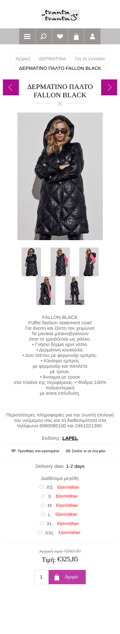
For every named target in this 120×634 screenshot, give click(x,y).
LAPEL (70, 438)
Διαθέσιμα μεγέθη (60, 478)
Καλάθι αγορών (76, 36)
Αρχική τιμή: (51, 551)
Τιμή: (49, 559)
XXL (49, 532)
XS (49, 487)
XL (49, 523)
